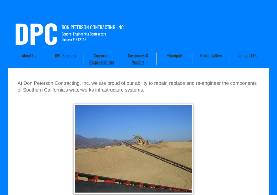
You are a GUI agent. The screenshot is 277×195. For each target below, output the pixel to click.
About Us (29, 55)
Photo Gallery (211, 55)
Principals (175, 55)
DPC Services (65, 55)
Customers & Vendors (138, 58)
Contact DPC (248, 55)
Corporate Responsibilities (101, 58)
